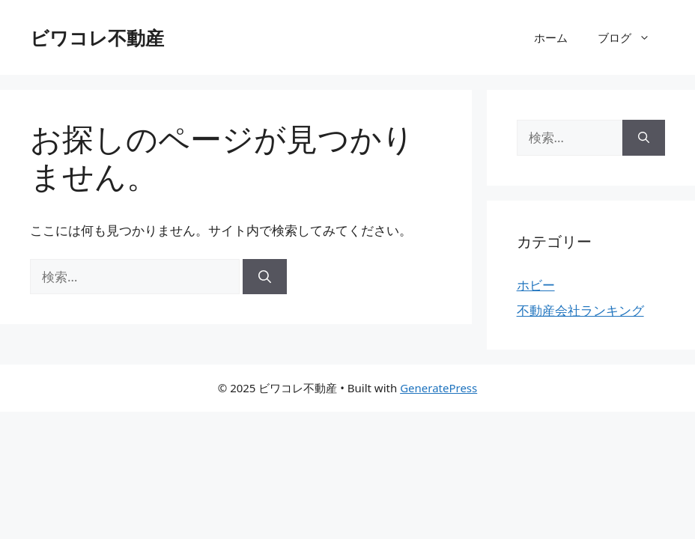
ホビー (536, 284)
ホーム (551, 37)
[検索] (265, 277)
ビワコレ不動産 (97, 37)
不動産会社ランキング (580, 310)
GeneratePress (438, 387)
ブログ (631, 37)
